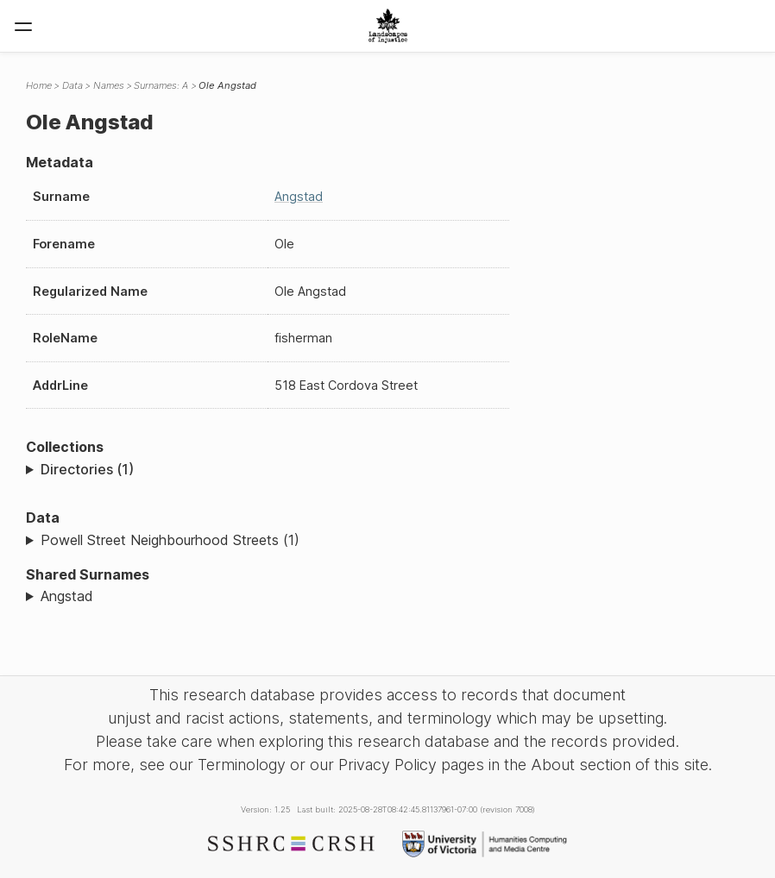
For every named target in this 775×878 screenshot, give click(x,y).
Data (72, 85)
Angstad (298, 196)
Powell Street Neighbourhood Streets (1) (170, 540)
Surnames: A (161, 85)
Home (39, 85)
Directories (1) (87, 469)
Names (108, 85)
